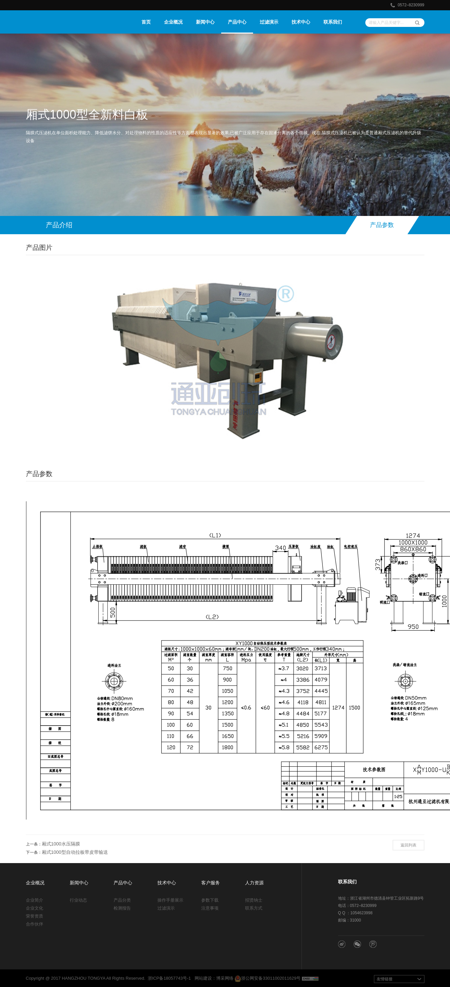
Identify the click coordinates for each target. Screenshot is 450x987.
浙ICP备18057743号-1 (169, 978)
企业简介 (34, 900)
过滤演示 (166, 908)
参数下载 (210, 900)
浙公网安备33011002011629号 (267, 978)
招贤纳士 (253, 900)
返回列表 (408, 845)
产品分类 (122, 900)
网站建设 (203, 978)
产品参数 (382, 225)
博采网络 (224, 978)
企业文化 (34, 908)
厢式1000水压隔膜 (61, 843)
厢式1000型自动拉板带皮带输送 (75, 852)
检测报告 (122, 908)
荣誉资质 (34, 916)
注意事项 (210, 908)
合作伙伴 (34, 924)
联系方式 (253, 908)
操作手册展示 (170, 900)
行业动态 (78, 900)
